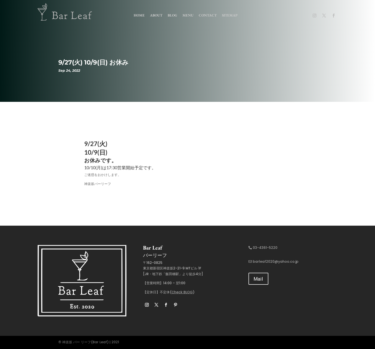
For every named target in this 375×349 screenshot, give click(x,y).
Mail (258, 278)
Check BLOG (182, 292)
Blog (172, 15)
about (156, 15)
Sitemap (229, 15)
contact (208, 15)
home (139, 15)
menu (187, 15)
